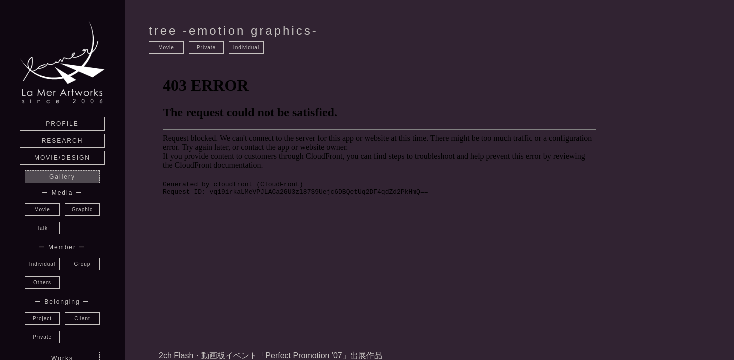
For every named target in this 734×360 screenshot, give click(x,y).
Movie (42, 209)
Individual (43, 264)
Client (82, 319)
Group (82, 264)
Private (42, 337)
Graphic (82, 209)
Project (42, 319)
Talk (42, 228)
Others (43, 283)
